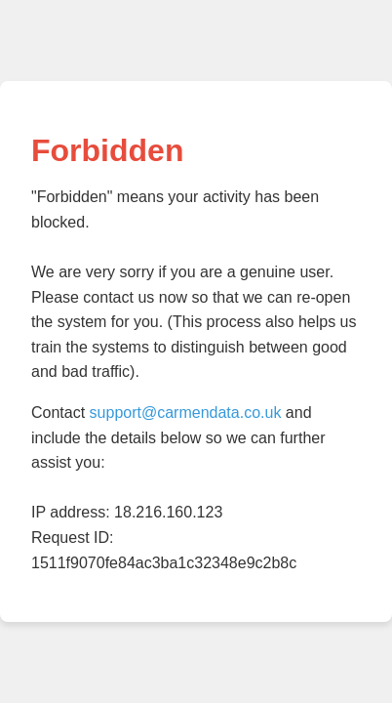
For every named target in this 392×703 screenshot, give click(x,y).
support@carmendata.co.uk (186, 412)
